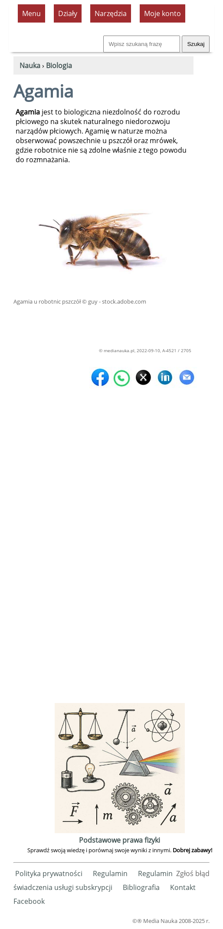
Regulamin (110, 873)
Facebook (29, 901)
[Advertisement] (121, 571)
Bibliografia (141, 887)
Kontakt (183, 887)
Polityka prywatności (48, 873)
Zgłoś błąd (193, 873)
